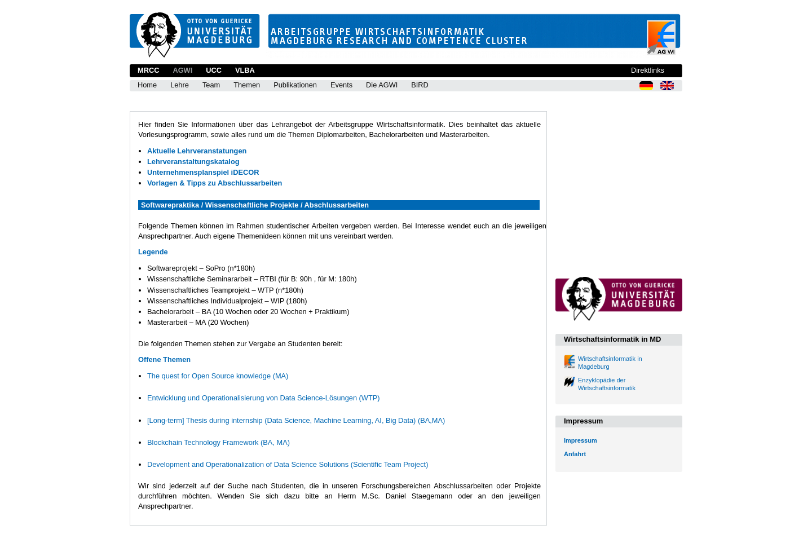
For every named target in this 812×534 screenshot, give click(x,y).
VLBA (245, 70)
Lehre (179, 85)
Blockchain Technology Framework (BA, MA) (218, 442)
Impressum (580, 440)
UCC (214, 70)
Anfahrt (575, 454)
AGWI (182, 70)
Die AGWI (382, 85)
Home (147, 85)
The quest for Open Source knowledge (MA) (217, 376)
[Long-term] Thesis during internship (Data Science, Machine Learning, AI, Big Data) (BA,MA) (296, 420)
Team (211, 85)
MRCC (148, 70)
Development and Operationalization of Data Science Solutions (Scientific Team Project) (287, 464)
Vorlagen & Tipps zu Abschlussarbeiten (214, 183)
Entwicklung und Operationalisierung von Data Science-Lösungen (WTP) (263, 398)
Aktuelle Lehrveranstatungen (196, 151)
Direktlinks (647, 70)
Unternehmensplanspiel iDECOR (203, 172)
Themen (246, 85)
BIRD (420, 85)
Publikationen (295, 85)
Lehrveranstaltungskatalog (193, 161)
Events (341, 85)
